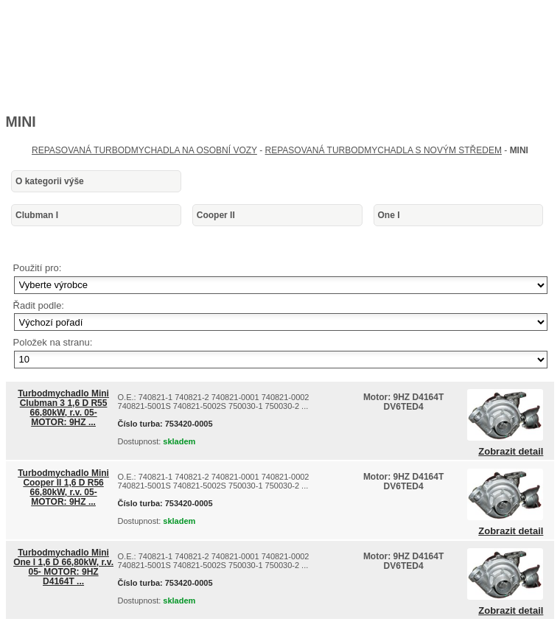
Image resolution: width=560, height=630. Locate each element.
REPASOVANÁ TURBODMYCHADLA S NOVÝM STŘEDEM (383, 150)
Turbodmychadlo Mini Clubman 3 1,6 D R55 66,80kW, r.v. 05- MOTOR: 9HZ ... (63, 408)
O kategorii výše (49, 181)
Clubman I (36, 215)
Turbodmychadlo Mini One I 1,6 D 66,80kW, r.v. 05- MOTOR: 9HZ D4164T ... (63, 567)
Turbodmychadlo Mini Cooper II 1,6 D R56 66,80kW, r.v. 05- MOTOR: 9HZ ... (63, 488)
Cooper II (216, 215)
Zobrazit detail (510, 452)
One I (389, 215)
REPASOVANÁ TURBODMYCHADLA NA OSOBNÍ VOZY (144, 150)
